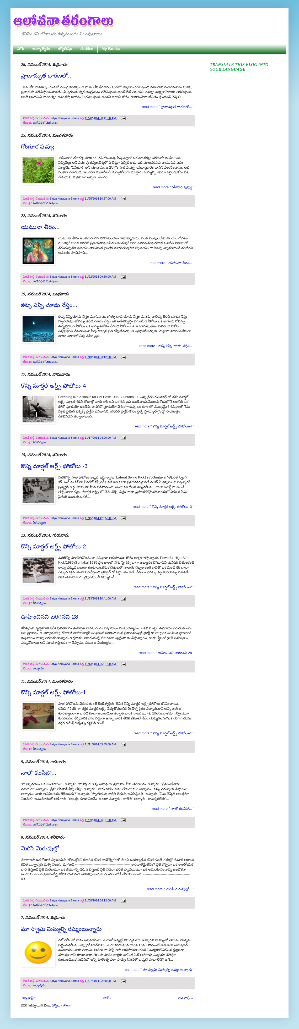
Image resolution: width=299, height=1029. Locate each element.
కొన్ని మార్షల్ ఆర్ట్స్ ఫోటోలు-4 (53, 385)
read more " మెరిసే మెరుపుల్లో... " (170, 889)
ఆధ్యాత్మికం (41, 48)
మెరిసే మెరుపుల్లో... (42, 848)
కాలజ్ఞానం (38, 668)
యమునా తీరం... (40, 227)
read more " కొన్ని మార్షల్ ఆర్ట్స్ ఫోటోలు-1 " (164, 733)
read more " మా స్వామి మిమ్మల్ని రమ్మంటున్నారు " (159, 970)
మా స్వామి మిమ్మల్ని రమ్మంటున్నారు (61, 929)
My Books (111, 48)
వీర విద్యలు (39, 442)
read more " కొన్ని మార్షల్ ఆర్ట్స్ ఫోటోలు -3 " (163, 507)
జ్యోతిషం (65, 48)
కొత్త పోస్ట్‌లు (29, 998)
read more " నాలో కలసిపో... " (173, 809)
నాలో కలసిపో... (38, 772)
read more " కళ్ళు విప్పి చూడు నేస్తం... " (167, 346)
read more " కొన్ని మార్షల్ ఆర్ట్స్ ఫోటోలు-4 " (164, 426)
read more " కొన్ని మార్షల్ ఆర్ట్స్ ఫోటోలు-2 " (164, 587)
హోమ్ (107, 998)
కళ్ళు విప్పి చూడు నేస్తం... (49, 305)
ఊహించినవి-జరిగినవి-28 (49, 616)
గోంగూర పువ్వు (37, 146)
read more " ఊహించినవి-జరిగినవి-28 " (166, 653)
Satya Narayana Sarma (65, 118)
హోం (20, 48)
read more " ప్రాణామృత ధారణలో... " (168, 107)
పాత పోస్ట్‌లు (185, 998)
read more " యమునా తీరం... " (172, 263)
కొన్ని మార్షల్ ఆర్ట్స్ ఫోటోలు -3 (54, 466)
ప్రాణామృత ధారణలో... (47, 75)
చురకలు (86, 48)
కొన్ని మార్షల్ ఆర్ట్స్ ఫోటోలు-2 (53, 546)
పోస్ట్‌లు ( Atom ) (62, 1005)
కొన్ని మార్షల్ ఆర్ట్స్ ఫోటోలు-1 (53, 692)
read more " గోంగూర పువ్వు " (173, 187)
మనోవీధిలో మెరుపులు (45, 122)
